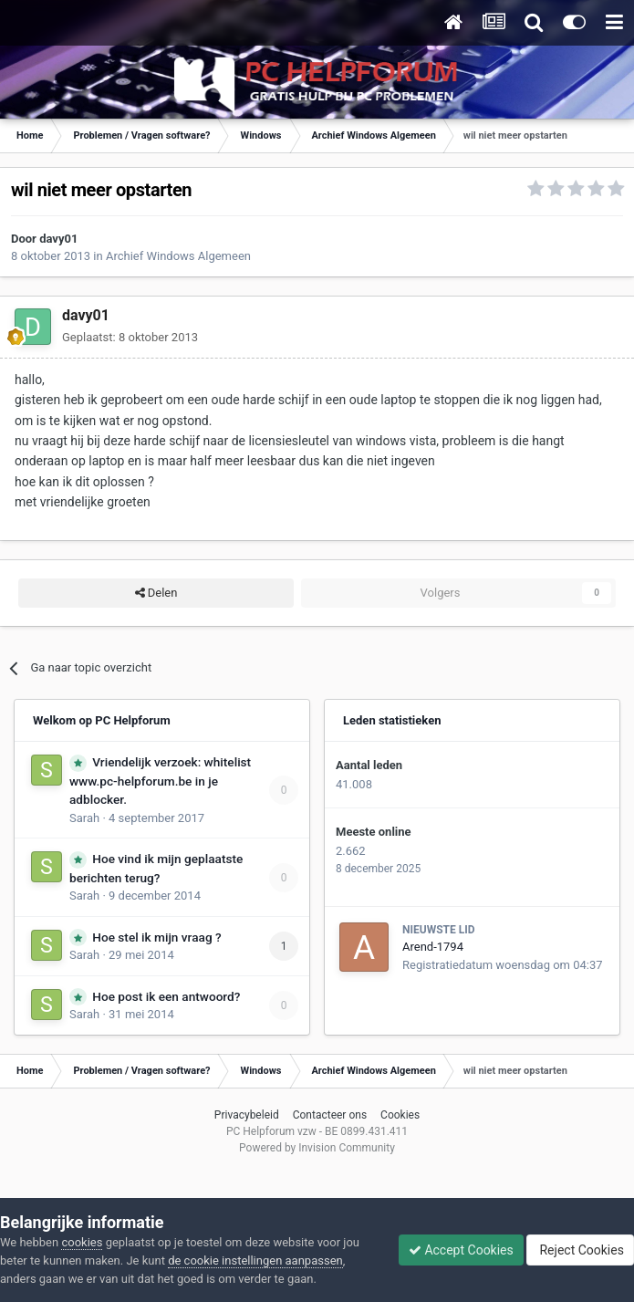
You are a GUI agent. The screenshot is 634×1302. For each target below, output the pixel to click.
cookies (81, 1242)
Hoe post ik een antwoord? (166, 996)
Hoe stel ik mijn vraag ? (156, 937)
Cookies (400, 1115)
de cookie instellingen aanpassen (255, 1260)
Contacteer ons (330, 1115)
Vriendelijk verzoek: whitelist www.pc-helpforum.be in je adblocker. (160, 781)
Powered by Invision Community (317, 1147)
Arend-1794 (432, 946)
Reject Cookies (580, 1250)
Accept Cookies (461, 1250)
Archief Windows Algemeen (178, 256)
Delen (156, 593)
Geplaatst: (130, 337)
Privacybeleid (246, 1115)
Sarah (84, 818)
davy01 (58, 238)
